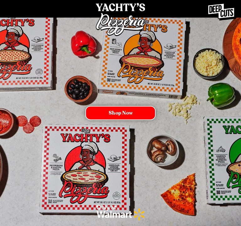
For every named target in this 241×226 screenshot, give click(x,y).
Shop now (121, 113)
